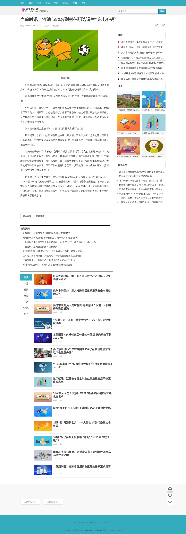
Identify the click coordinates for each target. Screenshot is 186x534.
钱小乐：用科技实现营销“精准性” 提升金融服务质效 (144, 172)
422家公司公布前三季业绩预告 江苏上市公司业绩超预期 (148, 57)
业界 (31, 3)
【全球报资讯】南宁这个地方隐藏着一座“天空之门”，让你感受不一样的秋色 (59, 242)
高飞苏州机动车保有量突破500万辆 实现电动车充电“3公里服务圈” (153, 68)
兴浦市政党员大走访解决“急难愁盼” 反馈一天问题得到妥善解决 (151, 52)
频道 (170, 495)
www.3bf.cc (94, 522)
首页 (170, 489)
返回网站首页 (30, 501)
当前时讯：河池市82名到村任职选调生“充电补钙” (46, 233)
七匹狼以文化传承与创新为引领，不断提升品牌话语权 (145, 202)
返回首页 (27, 216)
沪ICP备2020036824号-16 (91, 530)
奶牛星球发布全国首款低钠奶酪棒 (135, 176)
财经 (48, 3)
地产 (56, 3)
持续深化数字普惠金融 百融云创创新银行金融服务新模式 (146, 185)
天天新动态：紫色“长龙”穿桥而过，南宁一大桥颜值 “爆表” (50, 237)
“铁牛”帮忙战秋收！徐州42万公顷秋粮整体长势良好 (47, 264)
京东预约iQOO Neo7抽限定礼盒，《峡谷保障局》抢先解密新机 (149, 193)
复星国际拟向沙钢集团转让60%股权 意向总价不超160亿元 (149, 63)
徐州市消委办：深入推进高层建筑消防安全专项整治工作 (148, 47)
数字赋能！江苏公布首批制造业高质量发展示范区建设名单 (149, 78)
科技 (39, 3)
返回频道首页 (53, 501)
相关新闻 (25, 228)
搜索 (162, 11)
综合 (75, 3)
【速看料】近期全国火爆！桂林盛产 (40, 246)
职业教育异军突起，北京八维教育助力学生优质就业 (144, 189)
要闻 (22, 3)
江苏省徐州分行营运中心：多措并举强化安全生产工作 (49, 260)
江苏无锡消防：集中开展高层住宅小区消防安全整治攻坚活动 (150, 42)
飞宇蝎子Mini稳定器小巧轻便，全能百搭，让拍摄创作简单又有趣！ (151, 180)
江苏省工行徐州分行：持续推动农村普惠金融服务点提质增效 (52, 255)
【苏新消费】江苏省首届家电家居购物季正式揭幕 (82, 466)
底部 (170, 502)
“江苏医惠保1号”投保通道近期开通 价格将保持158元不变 (148, 73)
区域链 (65, 3)
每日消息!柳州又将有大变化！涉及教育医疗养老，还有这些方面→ (54, 251)
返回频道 (40, 216)
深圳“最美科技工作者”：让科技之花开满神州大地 (82, 408)
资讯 (83, 3)
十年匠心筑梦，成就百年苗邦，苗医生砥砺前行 (142, 198)
